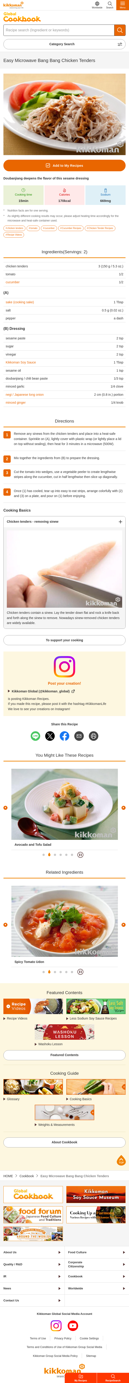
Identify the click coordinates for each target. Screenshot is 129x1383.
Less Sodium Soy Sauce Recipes (93, 1018)
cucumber (13, 282)
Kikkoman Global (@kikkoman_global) (41, 691)
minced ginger (16, 402)
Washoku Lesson (50, 1044)
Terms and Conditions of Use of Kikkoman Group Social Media (64, 1347)
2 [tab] (49, 855)
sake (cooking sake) (20, 302)
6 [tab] (72, 855)
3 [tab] (55, 855)
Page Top (121, 1160)
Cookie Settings (89, 1338)
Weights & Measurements (56, 1125)
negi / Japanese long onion (25, 394)
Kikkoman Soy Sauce (21, 362)
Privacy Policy (62, 1338)
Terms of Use (38, 1338)
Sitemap (91, 1356)
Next (124, 808)
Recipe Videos (17, 1018)
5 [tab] (66, 855)
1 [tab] (43, 855)
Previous (5, 808)
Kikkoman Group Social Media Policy (55, 1356)
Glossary (13, 1099)
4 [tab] (61, 855)
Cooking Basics (81, 1099)
